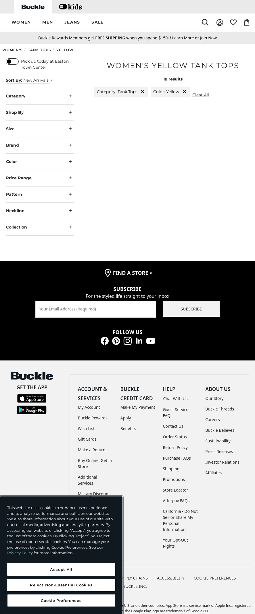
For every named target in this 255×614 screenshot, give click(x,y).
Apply (125, 418)
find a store (133, 272)
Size (39, 129)
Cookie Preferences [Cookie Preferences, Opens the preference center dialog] (61, 600)
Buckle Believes (219, 430)
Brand (39, 145)
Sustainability (218, 441)
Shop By (39, 113)
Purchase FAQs (177, 458)
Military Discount (94, 493)
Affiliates (213, 472)
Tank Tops (39, 50)
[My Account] (220, 22)
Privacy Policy (20, 552)
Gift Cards (87, 439)
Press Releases (219, 451)
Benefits (128, 428)
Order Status (175, 437)
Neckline (39, 211)
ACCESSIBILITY (171, 578)
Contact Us (173, 426)
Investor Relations (222, 462)
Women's (12, 50)
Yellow (65, 50)
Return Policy (175, 447)
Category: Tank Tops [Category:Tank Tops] (121, 92)
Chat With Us (175, 398)
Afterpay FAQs (176, 500)
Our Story (214, 398)
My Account (89, 407)
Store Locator (175, 490)
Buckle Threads (219, 409)
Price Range (39, 178)
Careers (212, 419)
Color (39, 162)
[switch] (12, 61)
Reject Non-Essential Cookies (61, 585)
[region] (61, 555)
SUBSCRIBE (191, 309)
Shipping (171, 468)
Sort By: (14, 80)
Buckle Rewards (93, 418)
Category (39, 96)
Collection (39, 227)
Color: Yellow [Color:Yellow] (170, 92)
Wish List (86, 428)
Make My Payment (137, 407)
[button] (21, 22)
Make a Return (92, 449)
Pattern (39, 194)
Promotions (174, 479)
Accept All (61, 569)
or (186, 38)
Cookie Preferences (215, 578)
